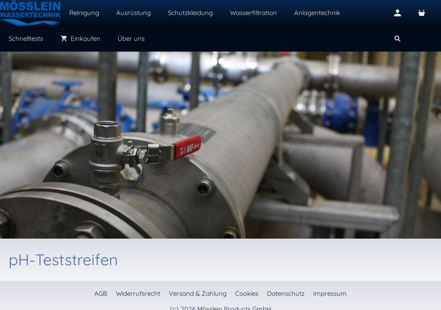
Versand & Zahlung (198, 293)
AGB (100, 293)
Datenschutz (285, 293)
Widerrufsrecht (138, 293)
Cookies (246, 293)
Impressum (330, 293)
